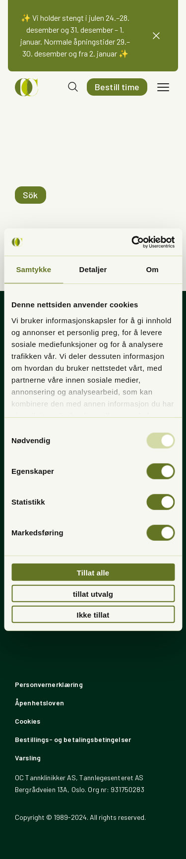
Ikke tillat (93, 615)
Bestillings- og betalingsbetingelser (73, 739)
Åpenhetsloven (39, 702)
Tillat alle (93, 573)
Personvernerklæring (49, 684)
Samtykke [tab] (33, 269)
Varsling (28, 757)
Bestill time (117, 86)
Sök (30, 194)
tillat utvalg (93, 593)
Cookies (27, 721)
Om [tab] (152, 269)
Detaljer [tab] (93, 269)
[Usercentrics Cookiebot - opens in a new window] (132, 241)
